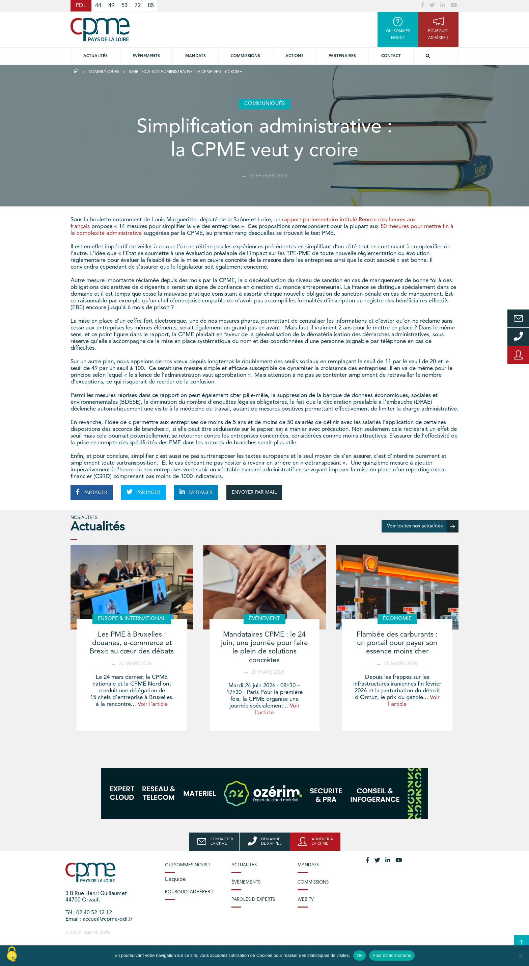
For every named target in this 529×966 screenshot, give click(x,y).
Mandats (195, 56)
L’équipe (175, 879)
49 (111, 5)
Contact (391, 56)
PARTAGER (91, 492)
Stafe (105, 932)
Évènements (146, 56)
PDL (81, 5)
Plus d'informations (391, 955)
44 (98, 5)
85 (151, 5)
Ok (359, 955)
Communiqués (103, 72)
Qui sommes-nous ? (188, 865)
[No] (520, 955)
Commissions (313, 882)
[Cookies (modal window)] (12, 954)
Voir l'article (153, 704)
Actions (294, 56)
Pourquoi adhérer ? (189, 892)
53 (124, 5)
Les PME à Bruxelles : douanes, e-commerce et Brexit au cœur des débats (132, 643)
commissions (245, 56)
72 (138, 5)
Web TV (306, 899)
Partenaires (342, 56)
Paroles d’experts (253, 899)
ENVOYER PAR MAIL (254, 492)
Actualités (95, 56)
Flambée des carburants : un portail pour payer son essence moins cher (397, 643)
